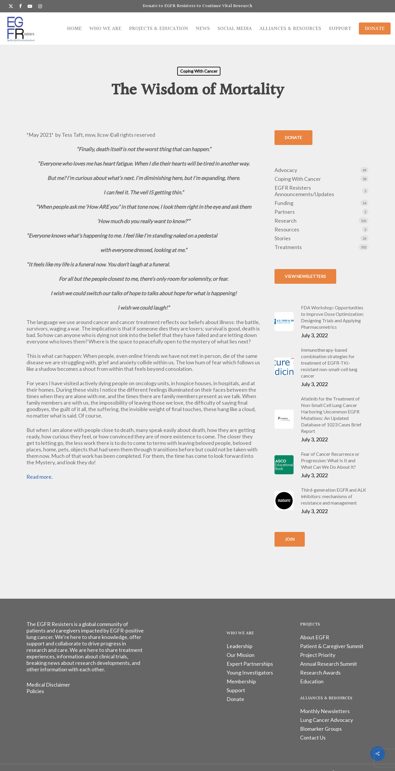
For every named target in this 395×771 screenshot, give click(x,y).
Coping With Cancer (198, 71)
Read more (38, 476)
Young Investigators (250, 672)
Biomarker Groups (321, 728)
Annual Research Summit (328, 663)
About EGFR (314, 637)
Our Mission (241, 655)
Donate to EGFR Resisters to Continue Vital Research (197, 6)
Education (312, 681)
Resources (287, 229)
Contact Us (313, 737)
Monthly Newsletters (325, 711)
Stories (283, 238)
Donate (235, 699)
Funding (284, 203)
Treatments (288, 247)
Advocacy (286, 170)
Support (236, 690)
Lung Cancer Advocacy (326, 720)
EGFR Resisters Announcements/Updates (304, 190)
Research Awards (320, 672)
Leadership (239, 646)
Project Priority (317, 655)
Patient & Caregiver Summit (332, 646)
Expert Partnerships (250, 663)
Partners (285, 211)
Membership (241, 681)
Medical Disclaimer (48, 684)
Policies (35, 691)
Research (286, 220)
